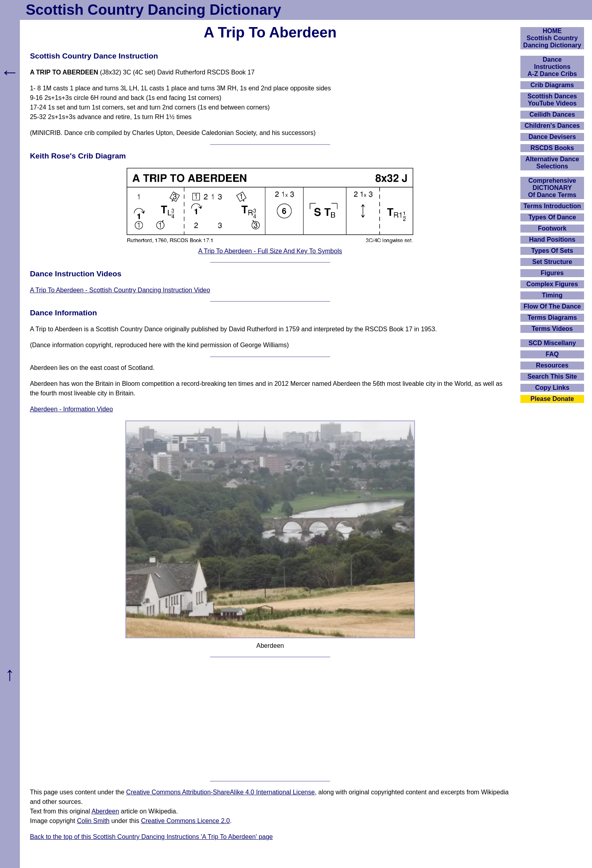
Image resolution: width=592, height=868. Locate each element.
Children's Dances (552, 125)
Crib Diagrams (552, 85)
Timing (552, 295)
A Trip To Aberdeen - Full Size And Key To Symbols (270, 251)
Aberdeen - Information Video (71, 409)
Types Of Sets (552, 250)
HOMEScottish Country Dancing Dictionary (552, 38)
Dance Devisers (552, 136)
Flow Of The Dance (552, 306)
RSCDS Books (552, 148)
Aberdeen (105, 811)
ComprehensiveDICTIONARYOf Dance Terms (552, 187)
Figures (552, 273)
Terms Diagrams (552, 317)
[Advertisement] (270, 719)
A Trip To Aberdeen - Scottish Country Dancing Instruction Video (120, 290)
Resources (552, 365)
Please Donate (552, 398)
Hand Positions (552, 239)
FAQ (552, 354)
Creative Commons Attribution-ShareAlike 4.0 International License (220, 792)
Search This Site (552, 376)
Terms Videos (552, 328)
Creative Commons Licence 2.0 (185, 820)
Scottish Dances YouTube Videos (552, 100)
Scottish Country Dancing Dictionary (153, 10)
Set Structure (552, 261)
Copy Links (552, 387)
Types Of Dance (552, 217)
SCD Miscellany (552, 343)
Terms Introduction (552, 206)
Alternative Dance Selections (552, 163)
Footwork (552, 228)
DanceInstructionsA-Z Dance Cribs (552, 66)
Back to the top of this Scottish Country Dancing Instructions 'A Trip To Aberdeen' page (151, 836)
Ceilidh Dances (552, 114)
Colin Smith (93, 820)
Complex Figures (552, 284)
